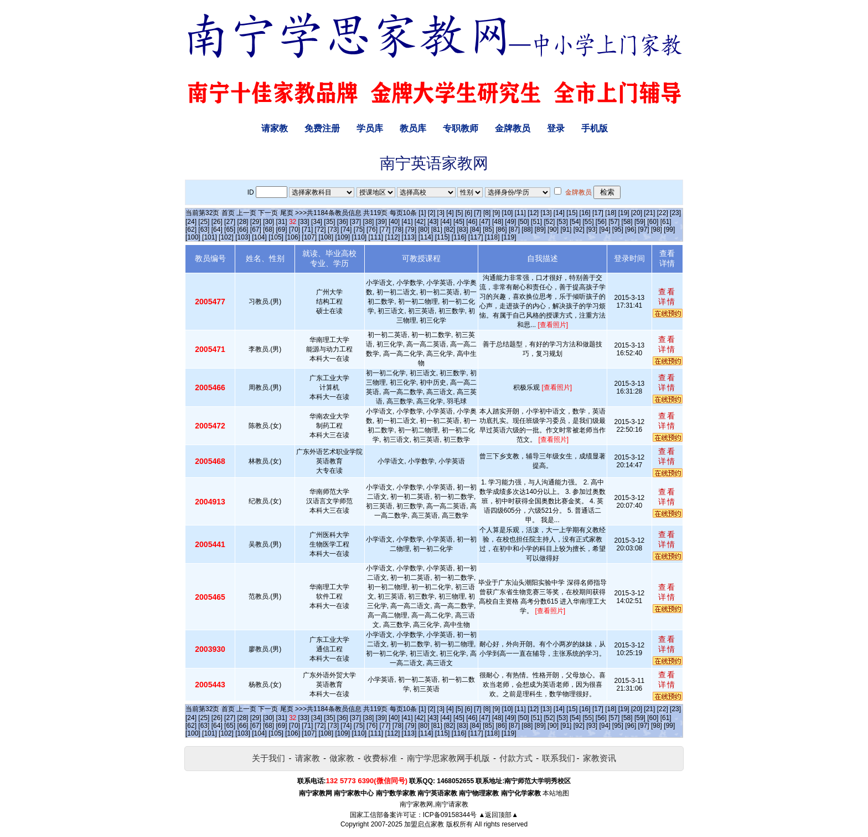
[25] (203, 222)
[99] (669, 229)
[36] (342, 222)
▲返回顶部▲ (498, 815)
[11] (520, 213)
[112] (392, 237)
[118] (492, 237)
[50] (523, 222)
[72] (320, 229)
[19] (623, 213)
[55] (587, 222)
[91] (565, 229)
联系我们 (558, 758)
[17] (597, 213)
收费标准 (380, 758)
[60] (652, 222)
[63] (203, 229)
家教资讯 (599, 758)
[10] (507, 213)
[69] (281, 229)
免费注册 (322, 128)
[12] (533, 213)
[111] (376, 237)
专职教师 (460, 128)
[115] (442, 237)
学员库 (369, 128)
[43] (432, 222)
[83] (462, 229)
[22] (662, 213)
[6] (468, 213)
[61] (665, 222)
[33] (303, 222)
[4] (449, 213)
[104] (259, 237)
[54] (575, 222)
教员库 (413, 128)
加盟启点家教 (424, 824)
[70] (294, 229)
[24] (191, 222)
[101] (209, 237)
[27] (229, 222)
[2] (431, 213)
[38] (368, 222)
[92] (579, 229)
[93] (591, 229)
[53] (562, 222)
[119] (509, 237)
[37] (355, 222)
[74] (346, 229)
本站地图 (555, 793)
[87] (514, 229)
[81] (436, 229)
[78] (398, 229)
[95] (617, 229)
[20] (636, 213)
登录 (556, 128)
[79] (410, 229)
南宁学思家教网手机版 (448, 758)
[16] (585, 213)
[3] (441, 213)
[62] (191, 229)
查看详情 (667, 296)
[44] (446, 222)
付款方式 (516, 758)
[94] (605, 229)
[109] (342, 237)
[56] (601, 222)
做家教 (341, 758)
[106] (292, 237)
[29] (255, 222)
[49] (510, 222)
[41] (406, 222)
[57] (613, 222)
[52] (549, 222)
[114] (425, 237)
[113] (409, 237)
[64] (217, 229)
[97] (643, 229)
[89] (540, 229)
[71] (307, 229)
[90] (553, 229)
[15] (571, 213)
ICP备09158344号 (450, 815)
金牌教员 (512, 128)
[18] (610, 213)
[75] (359, 229)
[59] (639, 222)
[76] (372, 229)
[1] (422, 213)
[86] (501, 229)
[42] (420, 222)
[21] (649, 213)
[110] (359, 237)
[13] (545, 213)
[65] (229, 229)
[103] (242, 237)
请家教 (274, 128)
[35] (329, 222)
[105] (275, 237)
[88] (527, 229)
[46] (471, 222)
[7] (477, 213)
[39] (381, 222)
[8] (486, 213)
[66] (242, 229)
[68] (268, 229)
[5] (459, 213)
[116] (459, 237)
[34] (316, 222)
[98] (656, 229)
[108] (325, 237)
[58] (627, 222)
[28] (242, 222)
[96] (630, 229)
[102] (226, 237)
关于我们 (268, 758)
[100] (192, 237)
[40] (394, 222)
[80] (423, 229)
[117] (475, 237)
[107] (309, 237)
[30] (268, 222)
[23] (675, 213)
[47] (484, 222)
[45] (458, 222)
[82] (449, 229)
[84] (475, 229)
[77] (384, 229)
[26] (217, 222)
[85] (488, 229)
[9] (496, 213)
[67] (255, 229)
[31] (281, 222)
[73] (333, 229)
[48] (497, 222)
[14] (559, 213)
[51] (536, 222)
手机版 (594, 128)
